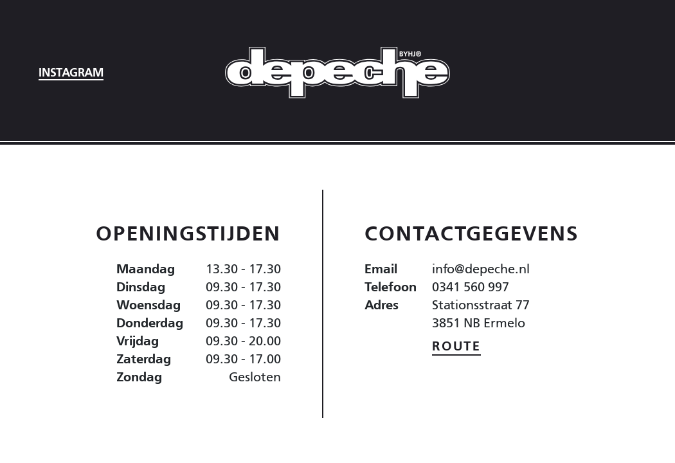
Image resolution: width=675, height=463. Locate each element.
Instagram (71, 72)
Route (456, 345)
